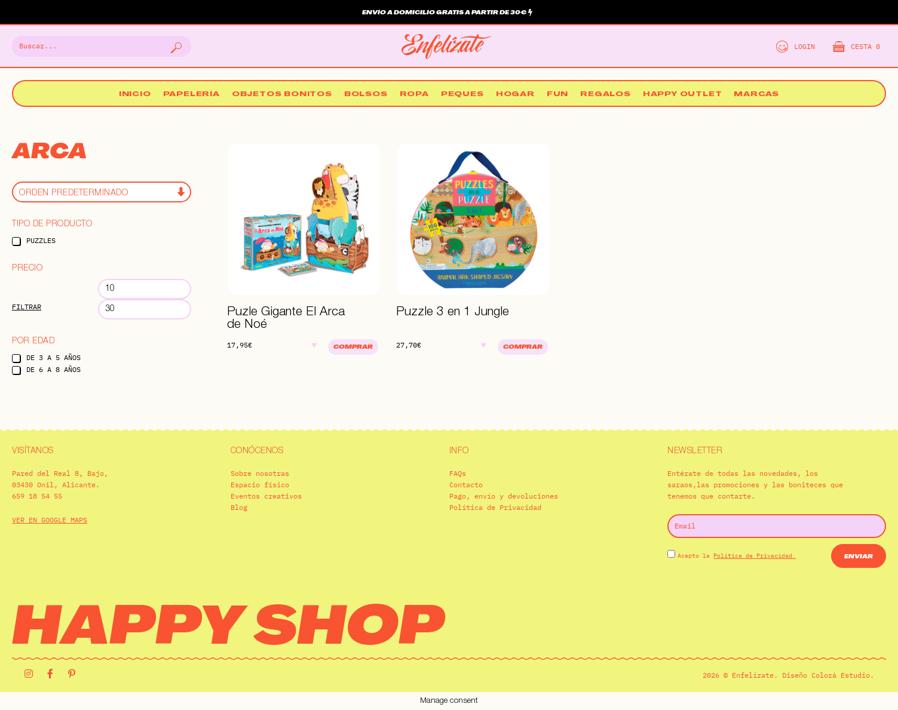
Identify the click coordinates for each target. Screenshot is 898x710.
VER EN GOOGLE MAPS (49, 519)
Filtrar (26, 306)
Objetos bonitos (282, 94)
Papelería (191, 94)
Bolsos (366, 94)
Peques (462, 94)
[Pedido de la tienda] (101, 192)
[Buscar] (175, 46)
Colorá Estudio (840, 675)
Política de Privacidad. (754, 556)
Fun (557, 94)
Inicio (135, 94)
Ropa (414, 94)
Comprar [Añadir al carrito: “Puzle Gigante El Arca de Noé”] (353, 347)
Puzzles (41, 240)
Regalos (605, 94)
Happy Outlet (682, 94)
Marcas (756, 94)
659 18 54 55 (37, 495)
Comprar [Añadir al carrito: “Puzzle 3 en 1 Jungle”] (523, 347)
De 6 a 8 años (53, 369)
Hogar (515, 94)
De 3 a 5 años (53, 357)
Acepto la (737, 556)
